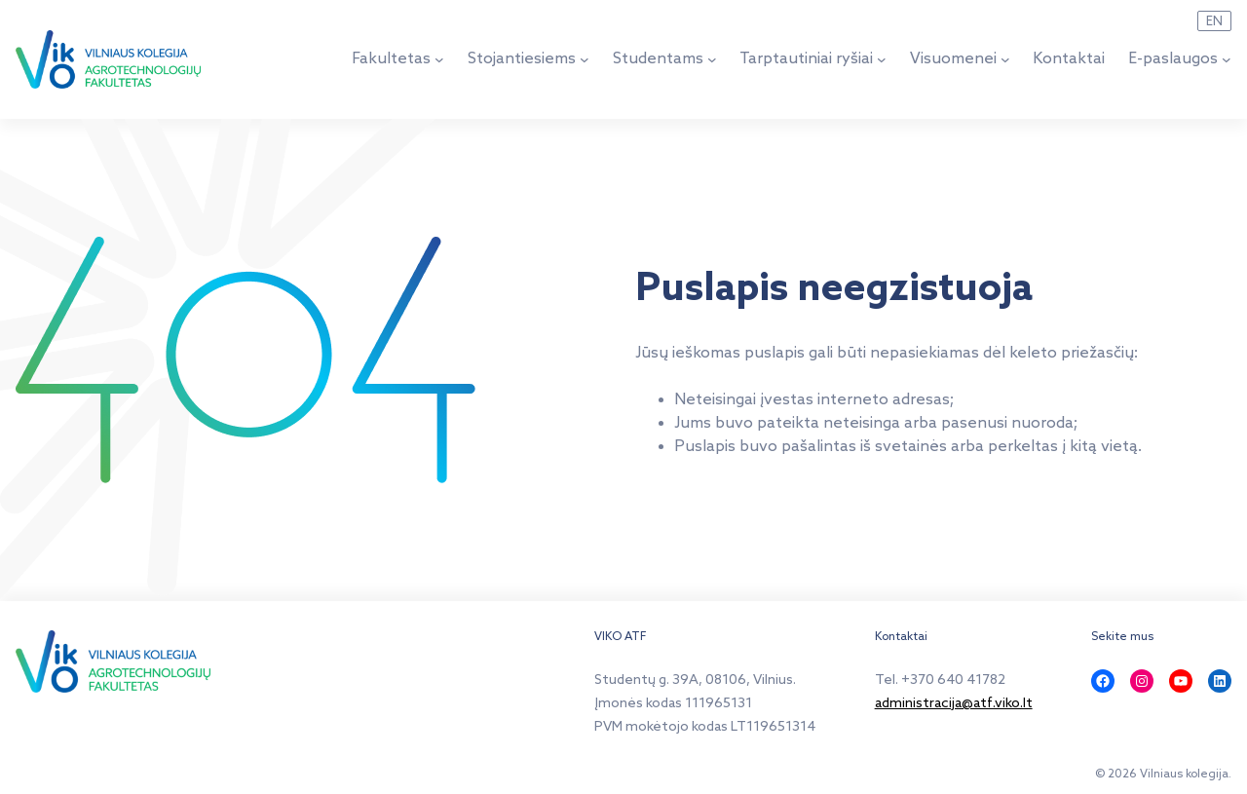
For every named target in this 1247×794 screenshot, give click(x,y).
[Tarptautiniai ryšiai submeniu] (882, 59)
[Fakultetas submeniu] (439, 59)
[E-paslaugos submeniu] (1226, 59)
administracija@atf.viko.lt (954, 704)
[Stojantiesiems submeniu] (584, 59)
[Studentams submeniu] (712, 59)
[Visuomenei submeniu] (1005, 59)
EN (1214, 21)
